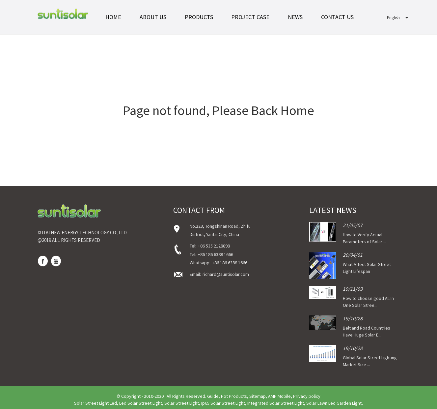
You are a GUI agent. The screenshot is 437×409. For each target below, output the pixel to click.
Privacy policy (306, 396)
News (295, 17)
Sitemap (257, 396)
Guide (213, 396)
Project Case (250, 17)
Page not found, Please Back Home (218, 110)
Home (113, 17)
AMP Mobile (279, 396)
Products (199, 17)
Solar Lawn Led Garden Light (334, 403)
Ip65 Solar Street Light (223, 403)
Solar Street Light (181, 403)
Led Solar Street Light (140, 403)
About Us (153, 17)
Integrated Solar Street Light (275, 403)
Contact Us (337, 17)
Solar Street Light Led (95, 403)
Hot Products (234, 396)
